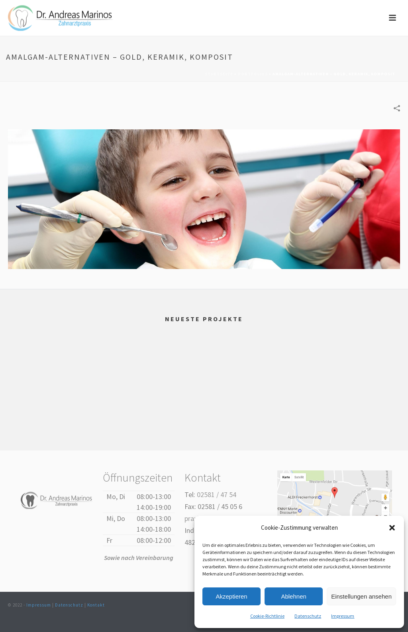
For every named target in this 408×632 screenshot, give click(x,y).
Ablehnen (293, 596)
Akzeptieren (231, 596)
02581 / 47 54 (216, 494)
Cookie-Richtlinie (267, 616)
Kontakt (96, 605)
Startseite (219, 73)
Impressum (342, 616)
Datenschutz (307, 616)
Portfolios (253, 73)
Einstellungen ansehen (361, 596)
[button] (392, 528)
